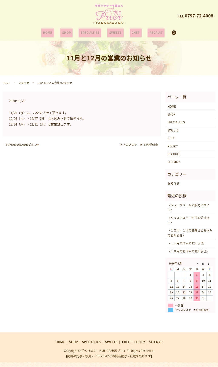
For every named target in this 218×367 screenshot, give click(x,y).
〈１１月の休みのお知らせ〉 (187, 241)
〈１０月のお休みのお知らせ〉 (188, 249)
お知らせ (24, 80)
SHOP (69, 31)
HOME (53, 31)
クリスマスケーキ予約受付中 (138, 143)
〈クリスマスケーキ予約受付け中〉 (188, 217)
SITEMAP (174, 160)
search (169, 32)
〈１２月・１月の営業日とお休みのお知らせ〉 (190, 230)
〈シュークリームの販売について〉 (188, 205)
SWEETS (114, 31)
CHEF (132, 31)
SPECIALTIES (91, 31)
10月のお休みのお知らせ (22, 143)
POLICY (173, 144)
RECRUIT (150, 31)
